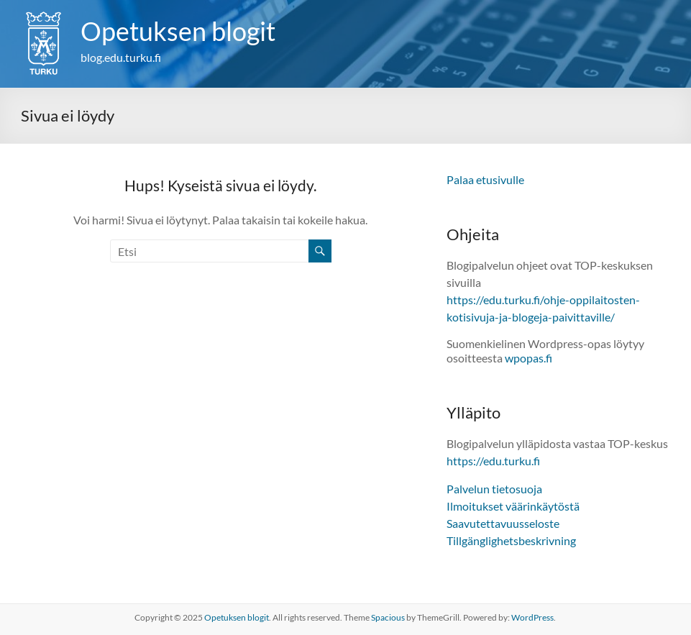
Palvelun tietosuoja (494, 488)
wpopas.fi (528, 358)
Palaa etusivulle (485, 179)
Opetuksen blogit (178, 31)
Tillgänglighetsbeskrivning (511, 540)
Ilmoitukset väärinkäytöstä (513, 506)
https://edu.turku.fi (493, 460)
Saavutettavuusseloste (503, 523)
